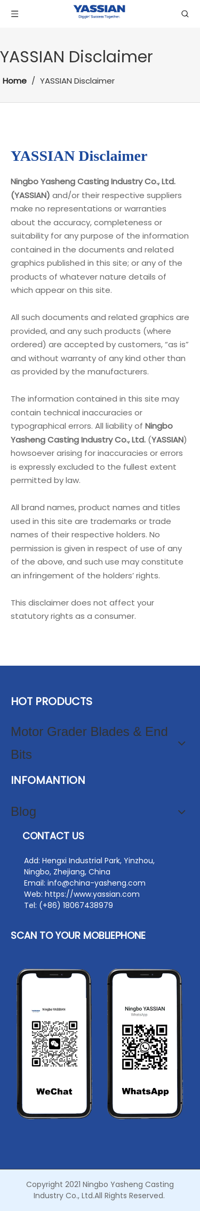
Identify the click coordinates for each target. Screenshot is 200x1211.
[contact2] (100, 1044)
